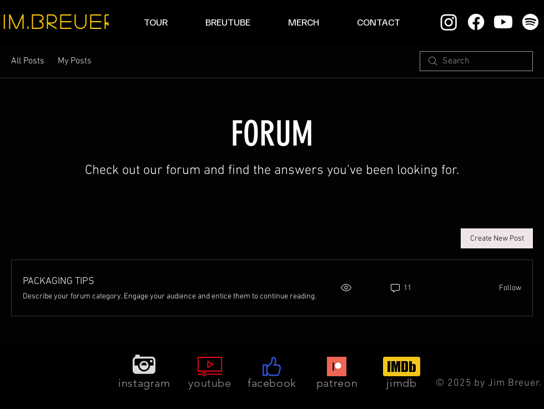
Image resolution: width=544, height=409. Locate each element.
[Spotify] (530, 22)
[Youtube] (503, 22)
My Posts (75, 61)
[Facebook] (476, 22)
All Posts (27, 61)
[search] (476, 61)
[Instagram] (449, 22)
